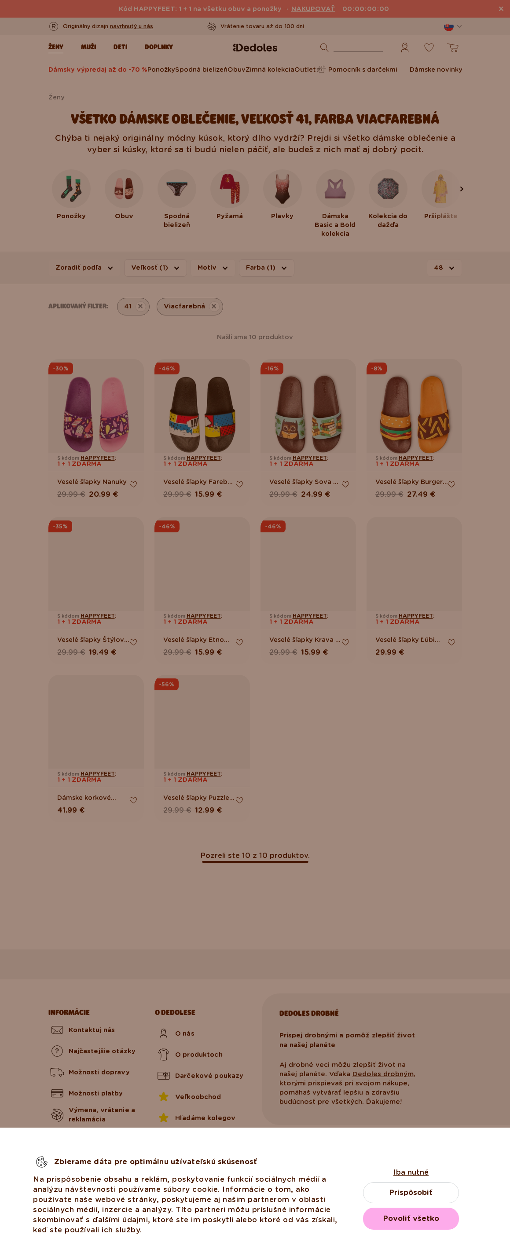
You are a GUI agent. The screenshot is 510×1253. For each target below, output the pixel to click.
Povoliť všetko (411, 1218)
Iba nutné (411, 1172)
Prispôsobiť (411, 1192)
